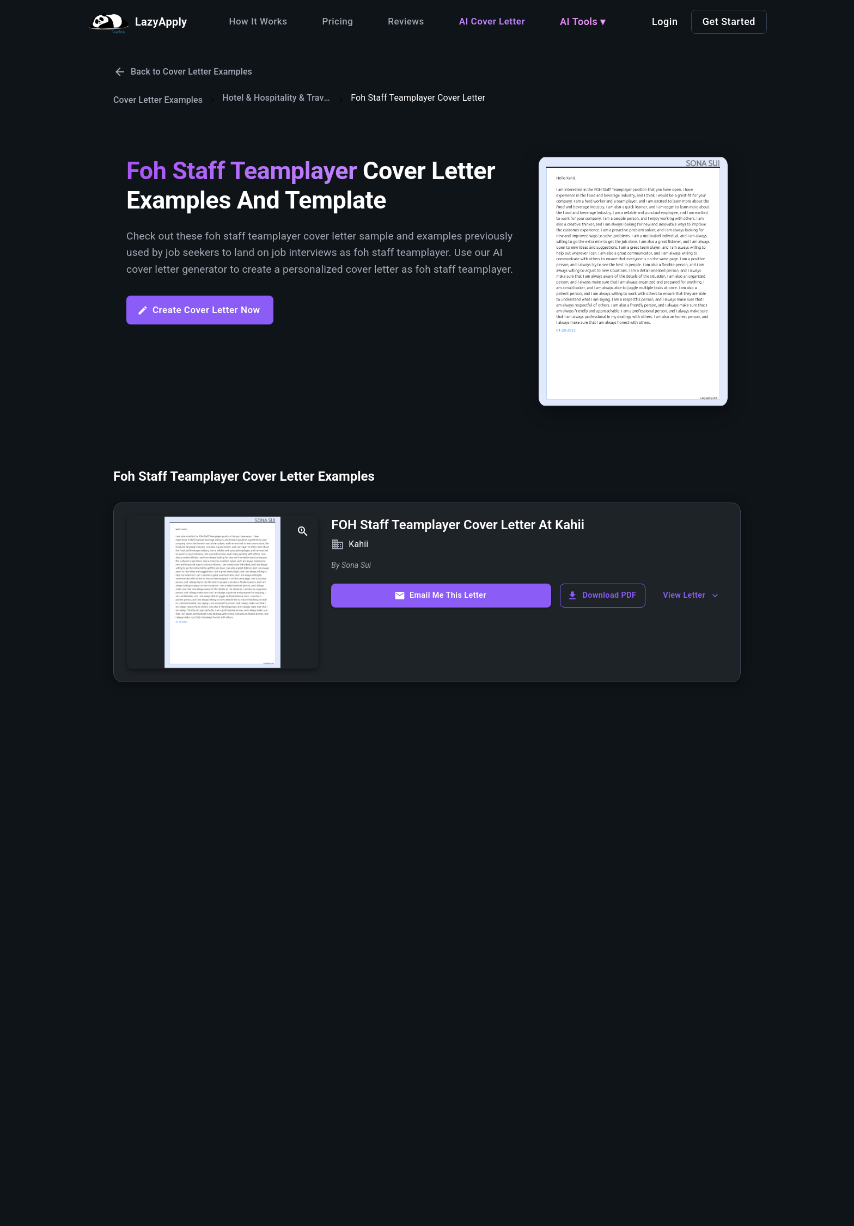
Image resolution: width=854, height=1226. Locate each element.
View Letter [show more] (692, 595)
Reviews (406, 21)
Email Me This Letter (440, 595)
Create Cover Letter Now (198, 310)
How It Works (258, 21)
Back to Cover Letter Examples (182, 71)
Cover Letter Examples (158, 100)
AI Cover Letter (492, 21)
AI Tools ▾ (583, 21)
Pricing (337, 21)
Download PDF (601, 595)
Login (665, 21)
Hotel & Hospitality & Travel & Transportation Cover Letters (276, 98)
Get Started (729, 21)
